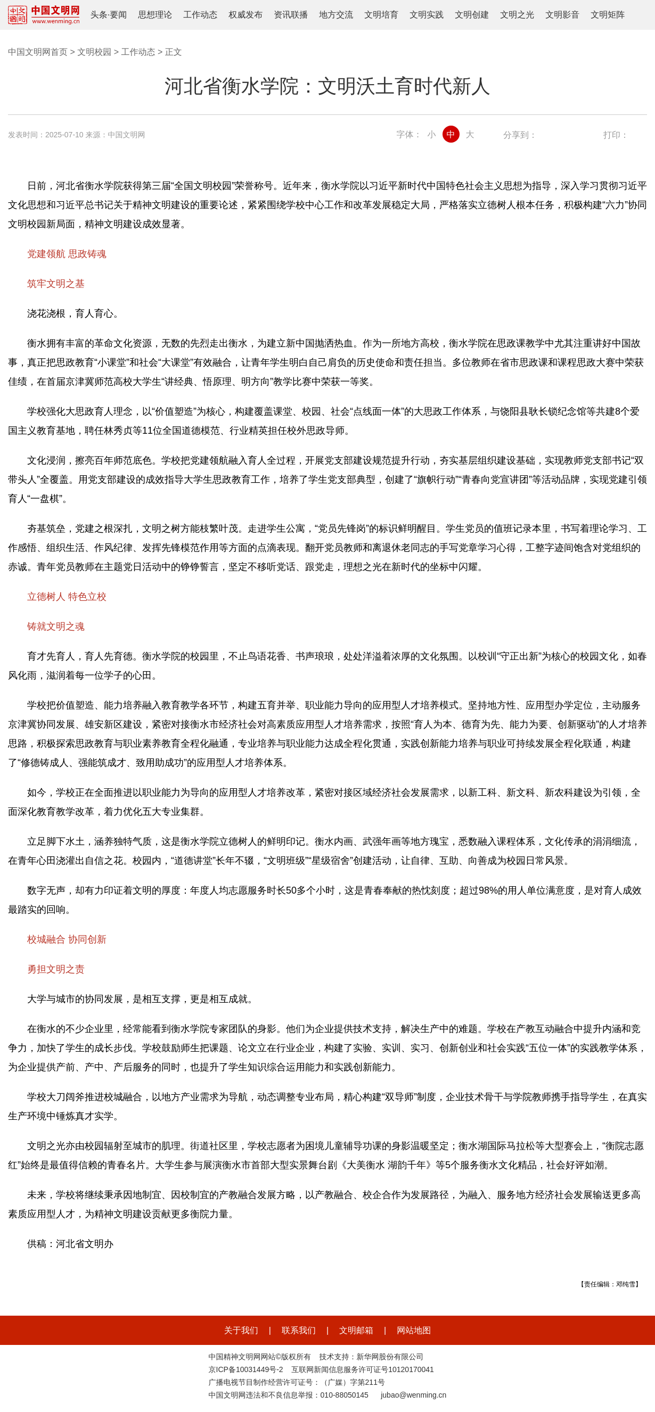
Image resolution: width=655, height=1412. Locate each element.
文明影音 (562, 14)
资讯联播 (291, 14)
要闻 (118, 14)
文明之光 (517, 14)
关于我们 (241, 1330)
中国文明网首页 (38, 51)
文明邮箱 (356, 1330)
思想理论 (155, 14)
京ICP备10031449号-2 (246, 1369)
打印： (616, 134)
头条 (99, 14)
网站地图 (414, 1330)
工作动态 (200, 14)
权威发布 (245, 14)
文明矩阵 (608, 14)
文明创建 (472, 14)
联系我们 (299, 1330)
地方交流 (336, 14)
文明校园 (94, 51)
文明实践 (427, 14)
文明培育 (381, 14)
